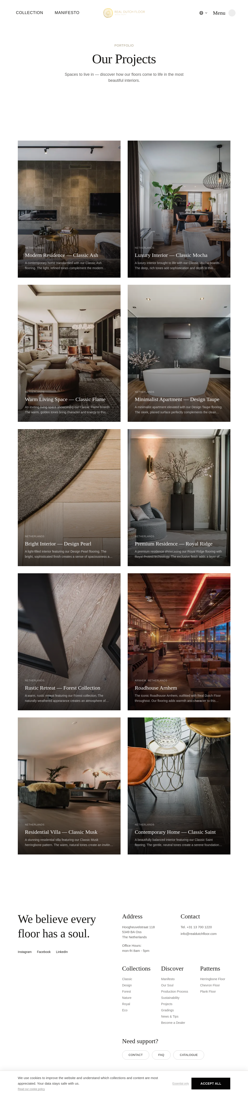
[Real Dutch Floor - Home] (124, 13)
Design (127, 985)
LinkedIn (62, 952)
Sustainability (170, 998)
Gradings (167, 1010)
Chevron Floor (210, 985)
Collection (29, 12)
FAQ (161, 1055)
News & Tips (169, 1016)
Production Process (174, 991)
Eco (124, 1010)
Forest (126, 991)
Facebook (43, 952)
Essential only (180, 1083)
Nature (126, 998)
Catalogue (189, 1055)
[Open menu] (224, 13)
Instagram (25, 952)
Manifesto (67, 12)
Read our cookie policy (31, 1089)
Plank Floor (208, 991)
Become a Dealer (173, 1022)
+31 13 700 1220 (199, 927)
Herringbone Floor (212, 979)
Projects (166, 1004)
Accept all (210, 1083)
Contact (136, 1055)
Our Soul (167, 985)
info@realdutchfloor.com (199, 934)
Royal (126, 1004)
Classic (127, 979)
